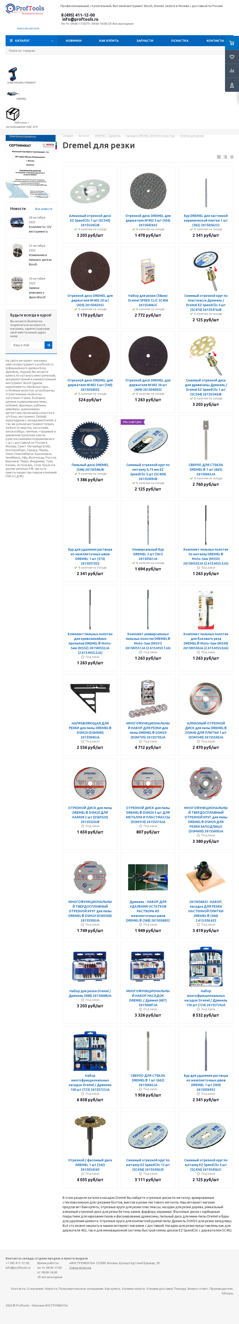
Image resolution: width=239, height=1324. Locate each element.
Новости (51, 1288)
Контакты (215, 40)
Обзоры (227, 1293)
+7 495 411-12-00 (17, 1263)
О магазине (35, 1288)
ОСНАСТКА (179, 40)
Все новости (43, 208)
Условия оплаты (133, 1288)
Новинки (73, 40)
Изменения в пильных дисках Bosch (40, 259)
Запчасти (145, 40)
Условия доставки (160, 1288)
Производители (221, 1288)
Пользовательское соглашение (81, 1288)
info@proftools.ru (80, 19)
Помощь (180, 1288)
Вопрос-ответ (198, 1288)
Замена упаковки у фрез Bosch (37, 292)
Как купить (109, 40)
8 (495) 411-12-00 (78, 15)
